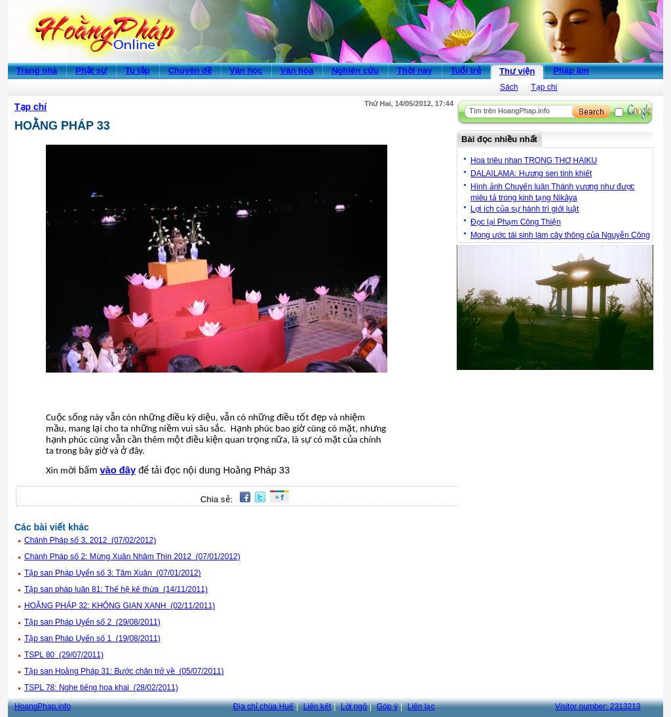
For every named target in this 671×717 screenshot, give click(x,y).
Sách (509, 87)
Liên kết (317, 706)
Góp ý (387, 706)
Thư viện (517, 71)
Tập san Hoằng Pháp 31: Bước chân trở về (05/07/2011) (124, 671)
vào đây (118, 470)
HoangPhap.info (42, 706)
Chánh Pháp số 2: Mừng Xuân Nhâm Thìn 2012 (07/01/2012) (132, 556)
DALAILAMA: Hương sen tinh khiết (531, 173)
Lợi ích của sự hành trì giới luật (524, 208)
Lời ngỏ (354, 706)
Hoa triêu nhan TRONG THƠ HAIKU (533, 160)
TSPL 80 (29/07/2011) (64, 654)
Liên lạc (421, 706)
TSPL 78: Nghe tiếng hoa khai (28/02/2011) (101, 687)
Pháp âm (570, 70)
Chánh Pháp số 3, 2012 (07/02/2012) (90, 540)
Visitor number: (598, 706)
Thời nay (414, 70)
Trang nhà (36, 70)
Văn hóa (297, 70)
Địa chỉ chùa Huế (263, 706)
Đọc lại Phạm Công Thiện (515, 222)
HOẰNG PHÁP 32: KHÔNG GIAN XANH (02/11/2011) (119, 605)
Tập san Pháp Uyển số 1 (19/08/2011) (92, 638)
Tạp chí (544, 87)
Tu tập (137, 70)
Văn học (246, 70)
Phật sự (91, 70)
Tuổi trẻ (466, 70)
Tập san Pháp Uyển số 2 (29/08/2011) (92, 622)
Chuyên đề (190, 70)
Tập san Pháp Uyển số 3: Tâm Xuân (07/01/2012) (112, 573)
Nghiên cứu (355, 70)
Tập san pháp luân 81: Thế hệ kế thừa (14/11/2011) (116, 589)
